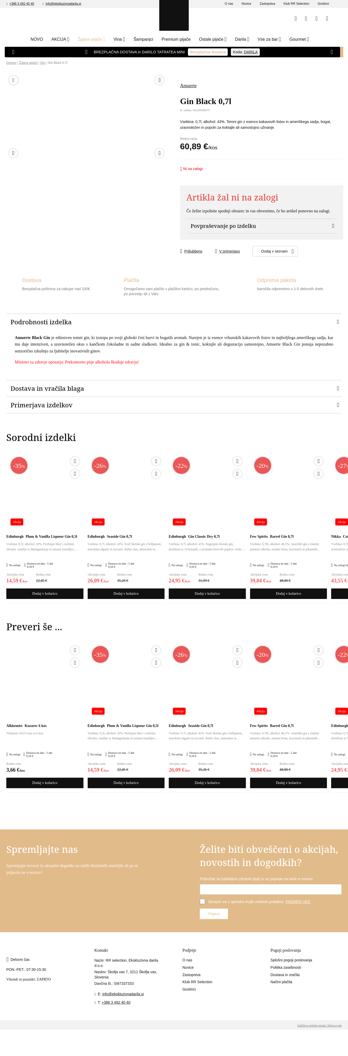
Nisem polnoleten (170, 112)
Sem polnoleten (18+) (220, 112)
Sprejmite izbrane (233, 1046)
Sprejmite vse (275, 1046)
